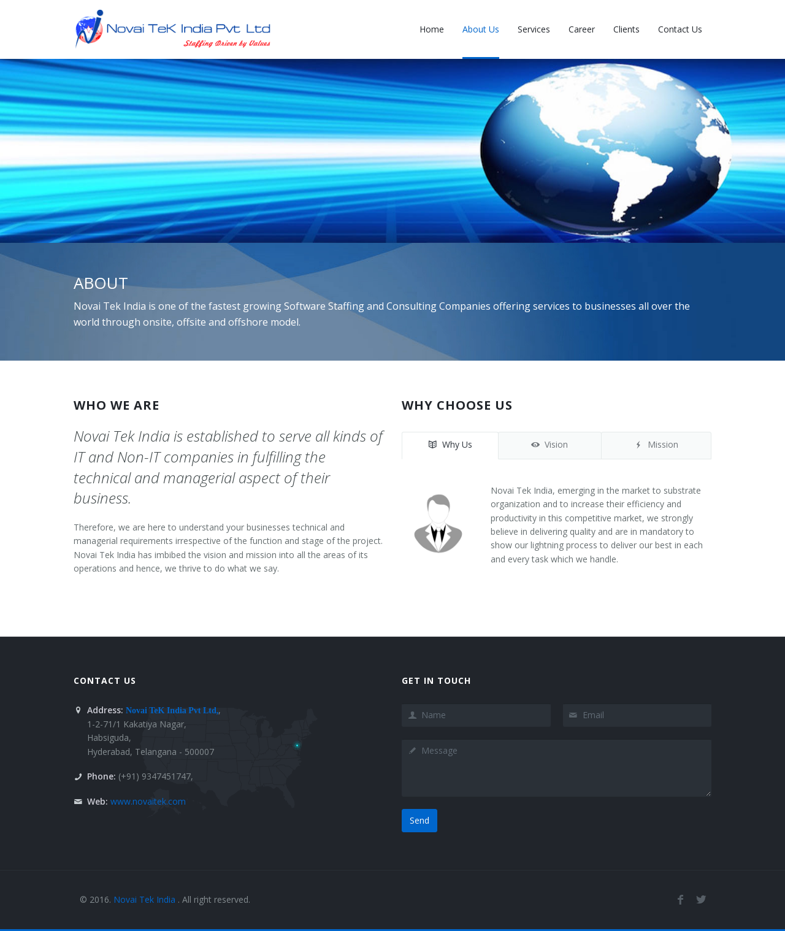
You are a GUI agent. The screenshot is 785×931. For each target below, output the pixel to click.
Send (419, 820)
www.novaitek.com (148, 801)
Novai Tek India (145, 899)
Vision (549, 444)
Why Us (450, 444)
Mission (656, 444)
